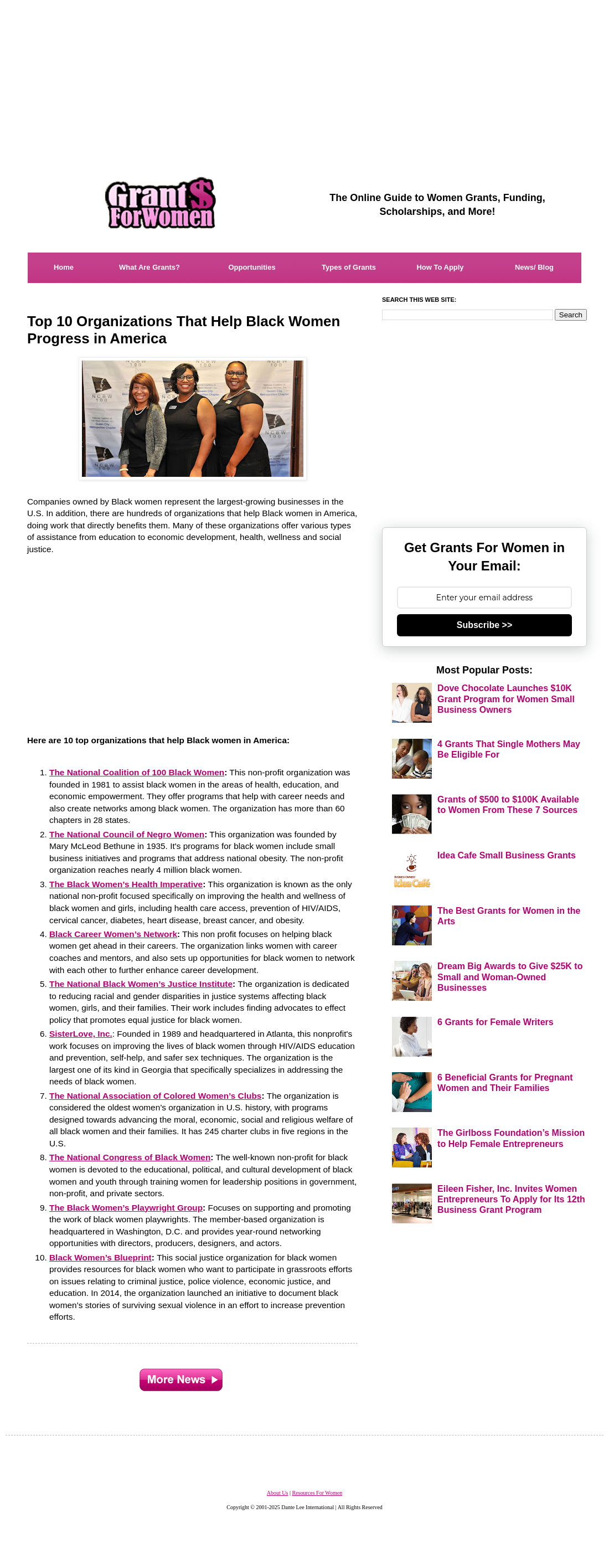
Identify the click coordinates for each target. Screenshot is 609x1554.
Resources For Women (317, 1493)
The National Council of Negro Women (126, 834)
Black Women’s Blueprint (100, 1257)
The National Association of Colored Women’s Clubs (155, 1095)
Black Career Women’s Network (113, 934)
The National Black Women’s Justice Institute (141, 984)
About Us (277, 1493)
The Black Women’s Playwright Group (126, 1207)
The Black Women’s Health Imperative (126, 884)
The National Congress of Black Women (129, 1157)
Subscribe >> (485, 625)
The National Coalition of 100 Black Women (136, 772)
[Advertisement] (304, 77)
